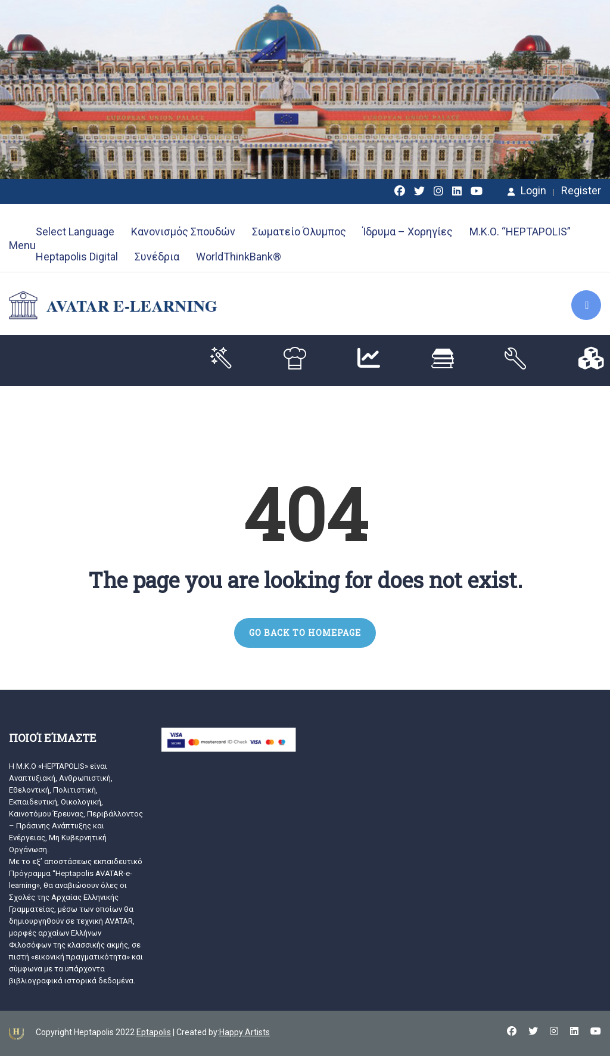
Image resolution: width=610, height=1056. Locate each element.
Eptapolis (153, 1032)
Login (527, 190)
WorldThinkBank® (238, 256)
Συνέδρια (157, 256)
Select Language (75, 231)
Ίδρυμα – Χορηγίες (408, 231)
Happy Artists (244, 1032)
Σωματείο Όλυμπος (299, 231)
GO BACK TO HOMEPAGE (305, 632)
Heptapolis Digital (77, 256)
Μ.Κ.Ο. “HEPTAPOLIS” (520, 231)
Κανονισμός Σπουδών (183, 231)
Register (581, 190)
